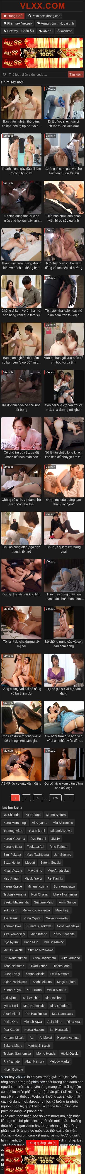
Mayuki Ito (35, 870)
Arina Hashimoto (44, 958)
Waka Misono (56, 990)
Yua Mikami (37, 831)
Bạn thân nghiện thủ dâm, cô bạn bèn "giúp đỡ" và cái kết (21, 124)
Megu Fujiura (66, 982)
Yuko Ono (10, 910)
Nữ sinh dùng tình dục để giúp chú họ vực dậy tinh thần (21, 218)
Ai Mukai (46, 1037)
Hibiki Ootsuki (13, 1069)
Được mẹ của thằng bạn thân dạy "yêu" (63, 502)
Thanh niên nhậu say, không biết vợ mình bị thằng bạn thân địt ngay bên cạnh (21, 265)
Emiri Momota (59, 974)
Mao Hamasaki (33, 1006)
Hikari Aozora (12, 870)
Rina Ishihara (54, 998)
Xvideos (66, 31)
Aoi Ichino (54, 1021)
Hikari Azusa (38, 966)
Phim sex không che (46, 16)
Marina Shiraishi (39, 1045)
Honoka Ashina (67, 1037)
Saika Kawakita (57, 918)
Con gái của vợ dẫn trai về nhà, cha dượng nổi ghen (64, 407)
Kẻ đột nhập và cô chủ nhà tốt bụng (21, 407)
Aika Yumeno (70, 958)
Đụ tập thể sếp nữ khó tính (21, 594)
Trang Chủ (14, 16)
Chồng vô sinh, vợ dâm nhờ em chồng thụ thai (21, 502)
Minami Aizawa (60, 831)
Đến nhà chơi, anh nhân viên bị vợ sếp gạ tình (64, 218)
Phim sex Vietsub (19, 23)
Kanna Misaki (34, 974)
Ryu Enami (38, 838)
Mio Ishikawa (33, 1021)
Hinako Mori (61, 966)
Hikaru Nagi (11, 974)
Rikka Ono (10, 1021)
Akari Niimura (34, 1061)
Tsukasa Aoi (35, 846)
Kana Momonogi (15, 823)
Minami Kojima (37, 886)
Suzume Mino (43, 902)
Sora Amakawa (64, 886)
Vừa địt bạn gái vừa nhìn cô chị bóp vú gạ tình (63, 360)
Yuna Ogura (32, 918)
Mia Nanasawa (62, 1014)
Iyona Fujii (10, 1006)
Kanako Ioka (12, 926)
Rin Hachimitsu (36, 1014)
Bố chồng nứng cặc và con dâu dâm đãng (64, 644)
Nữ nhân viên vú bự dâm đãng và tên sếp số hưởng (63, 265)
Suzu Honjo (11, 862)
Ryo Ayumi (11, 942)
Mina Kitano (38, 934)
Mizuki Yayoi (33, 878)
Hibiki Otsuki (69, 1053)
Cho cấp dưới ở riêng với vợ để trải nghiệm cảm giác (21, 738)
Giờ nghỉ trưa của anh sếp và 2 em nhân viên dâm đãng (63, 738)
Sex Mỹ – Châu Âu (20, 31)
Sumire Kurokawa (39, 926)
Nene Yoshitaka (68, 926)
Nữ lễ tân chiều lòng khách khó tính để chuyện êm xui (64, 455)
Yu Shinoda (11, 815)
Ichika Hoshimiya (65, 894)
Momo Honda (45, 1053)
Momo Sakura (56, 815)
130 (55, 798)
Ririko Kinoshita (64, 934)
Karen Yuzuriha (14, 838)
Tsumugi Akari (13, 831)
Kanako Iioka (12, 846)
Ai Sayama (39, 823)
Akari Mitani (11, 1014)
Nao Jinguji (11, 878)
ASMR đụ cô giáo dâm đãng (21, 783)
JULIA (55, 838)
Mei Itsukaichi (13, 950)
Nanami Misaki (13, 1037)
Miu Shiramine (54, 942)
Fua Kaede (11, 1029)
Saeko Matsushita (16, 902)
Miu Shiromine (63, 823)
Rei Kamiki (55, 878)
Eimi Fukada (12, 854)
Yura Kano (34, 990)
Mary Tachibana (38, 854)
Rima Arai (73, 1021)
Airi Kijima (10, 998)
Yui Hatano (33, 815)
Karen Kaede (12, 886)
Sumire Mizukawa (40, 950)
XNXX (47, 31)
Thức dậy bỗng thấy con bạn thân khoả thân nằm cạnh (63, 596)
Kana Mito (31, 942)
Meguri (30, 862)
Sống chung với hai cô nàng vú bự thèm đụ (21, 691)
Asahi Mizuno (42, 982)
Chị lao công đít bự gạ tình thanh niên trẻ (21, 549)
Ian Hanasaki (59, 1029)
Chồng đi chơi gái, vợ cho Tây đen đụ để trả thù (64, 171)
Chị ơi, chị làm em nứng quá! (64, 549)
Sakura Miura (12, 1045)
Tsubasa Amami (14, 894)
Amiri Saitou (67, 902)
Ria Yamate (11, 1061)
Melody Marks (59, 1061)
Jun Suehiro (62, 854)
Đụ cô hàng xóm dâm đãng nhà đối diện (63, 786)
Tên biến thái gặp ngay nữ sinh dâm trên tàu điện (63, 313)
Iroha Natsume (13, 966)
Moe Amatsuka (58, 870)
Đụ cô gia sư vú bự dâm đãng (63, 691)
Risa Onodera (59, 1006)
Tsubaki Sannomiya (17, 1053)
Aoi (32, 1037)
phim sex (38, 1082)
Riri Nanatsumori (15, 958)
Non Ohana (39, 894)
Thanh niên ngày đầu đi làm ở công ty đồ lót (21, 171)
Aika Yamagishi (14, 934)
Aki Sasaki (10, 918)
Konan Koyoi (12, 990)
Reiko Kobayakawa (36, 910)
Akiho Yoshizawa (15, 982)
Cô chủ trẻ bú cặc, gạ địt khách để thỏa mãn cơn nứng (21, 455)
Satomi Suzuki (50, 862)
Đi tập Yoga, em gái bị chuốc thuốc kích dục (63, 124)
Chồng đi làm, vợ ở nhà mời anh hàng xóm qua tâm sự (21, 313)
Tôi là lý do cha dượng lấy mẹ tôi (21, 644)
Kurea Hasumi (34, 1029)
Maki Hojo (62, 910)
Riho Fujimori (58, 846)
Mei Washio (31, 998)
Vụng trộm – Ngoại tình (57, 23)
